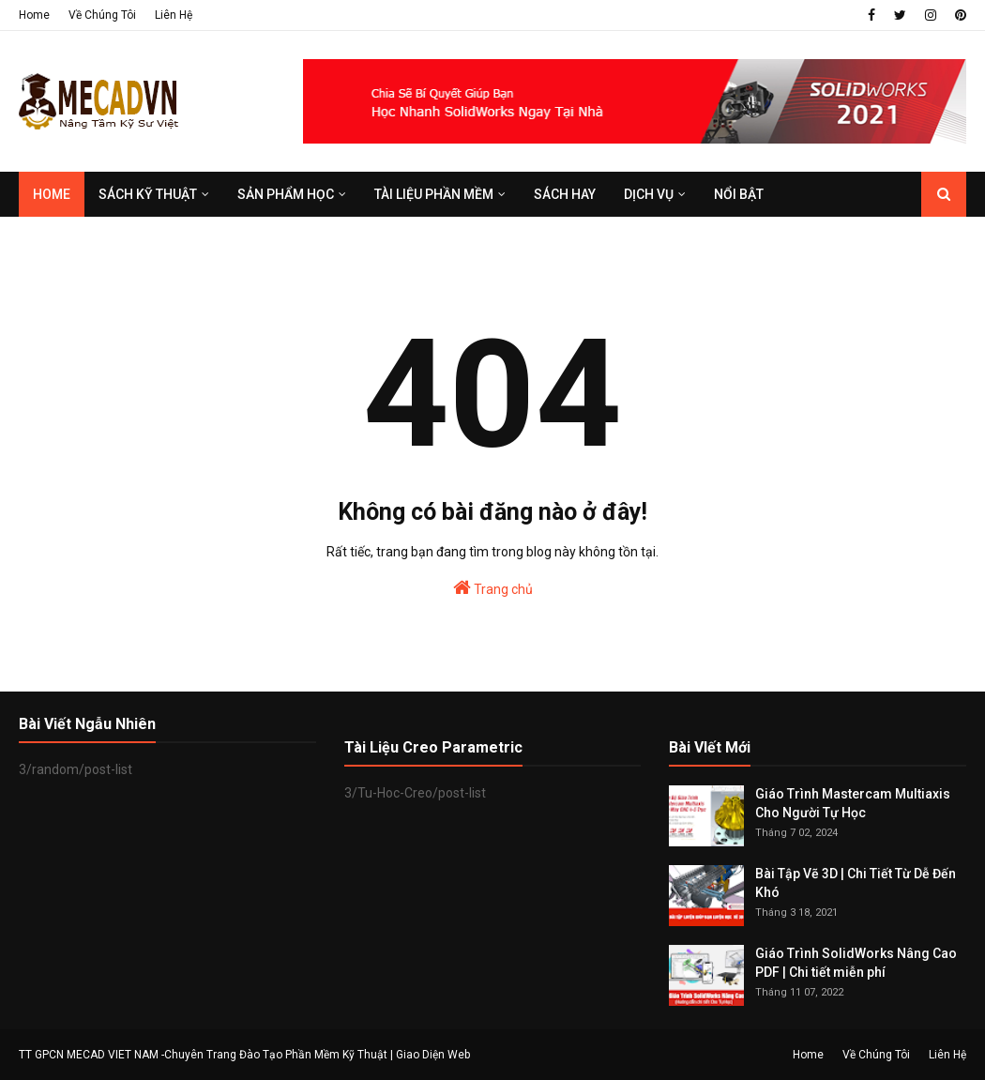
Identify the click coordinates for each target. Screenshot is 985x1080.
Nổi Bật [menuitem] (739, 194)
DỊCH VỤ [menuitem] (649, 194)
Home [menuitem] (51, 194)
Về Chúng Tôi (102, 15)
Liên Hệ (173, 15)
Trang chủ (493, 587)
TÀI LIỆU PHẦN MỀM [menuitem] (433, 194)
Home (34, 15)
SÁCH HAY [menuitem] (565, 194)
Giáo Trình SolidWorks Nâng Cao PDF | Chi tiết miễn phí (856, 963)
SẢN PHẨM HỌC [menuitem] (285, 194)
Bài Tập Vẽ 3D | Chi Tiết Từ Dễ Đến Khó (855, 883)
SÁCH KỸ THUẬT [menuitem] (147, 194)
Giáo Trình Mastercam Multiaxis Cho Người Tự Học (852, 803)
